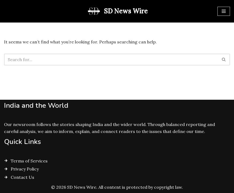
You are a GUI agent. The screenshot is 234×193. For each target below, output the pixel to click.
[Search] (111, 59)
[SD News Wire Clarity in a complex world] (117, 11)
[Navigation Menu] (223, 11)
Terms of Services (29, 161)
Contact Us (22, 177)
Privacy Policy (25, 169)
